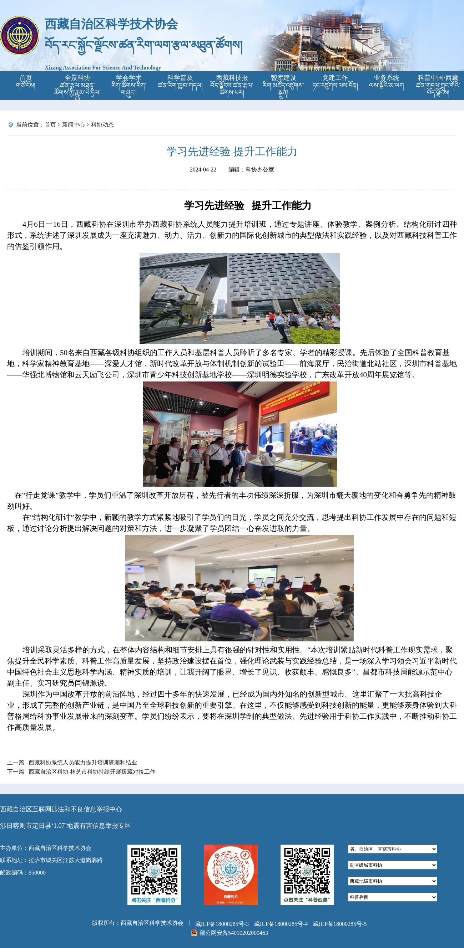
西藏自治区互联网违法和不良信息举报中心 (61, 809)
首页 (50, 125)
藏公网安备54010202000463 (234, 933)
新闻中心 (73, 125)
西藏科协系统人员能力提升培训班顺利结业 (83, 762)
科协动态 (102, 125)
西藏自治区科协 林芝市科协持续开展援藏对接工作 (92, 772)
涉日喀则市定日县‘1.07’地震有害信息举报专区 (65, 825)
